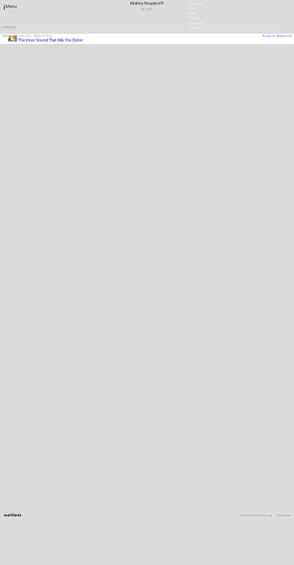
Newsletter (197, 3)
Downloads (196, 22)
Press (193, 13)
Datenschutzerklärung (256, 516)
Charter (194, 18)
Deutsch (194, 27)
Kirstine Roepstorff (277, 36)
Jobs (192, 8)
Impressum (284, 516)
